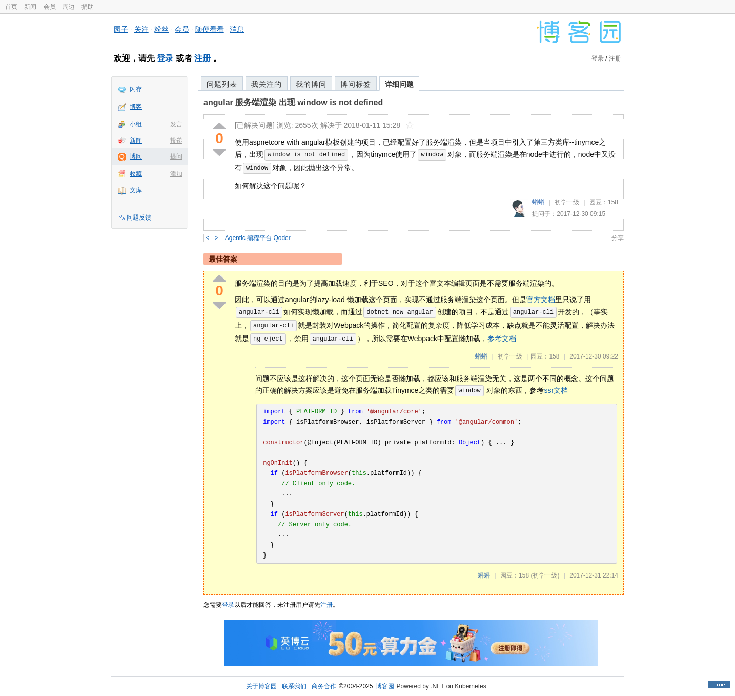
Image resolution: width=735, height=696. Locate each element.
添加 (176, 173)
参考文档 (501, 338)
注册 (202, 58)
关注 (141, 29)
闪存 (136, 89)
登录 (165, 58)
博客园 (385, 686)
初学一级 (567, 202)
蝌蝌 (538, 202)
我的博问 (311, 84)
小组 (136, 124)
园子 (121, 29)
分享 (617, 238)
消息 (237, 29)
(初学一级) (544, 575)
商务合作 (324, 686)
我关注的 (266, 84)
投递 (176, 140)
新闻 (30, 6)
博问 (136, 156)
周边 (69, 6)
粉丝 (161, 29)
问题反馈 (139, 217)
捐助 (87, 6)
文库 (136, 190)
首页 (11, 6)
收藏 (136, 173)
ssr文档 (556, 390)
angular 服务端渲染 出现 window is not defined (293, 102)
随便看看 (209, 29)
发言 (176, 124)
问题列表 (222, 84)
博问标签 (355, 84)
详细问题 (399, 84)
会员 (50, 6)
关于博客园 (261, 686)
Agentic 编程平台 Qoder (258, 238)
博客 (136, 106)
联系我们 (294, 686)
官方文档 (540, 299)
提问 (176, 156)
